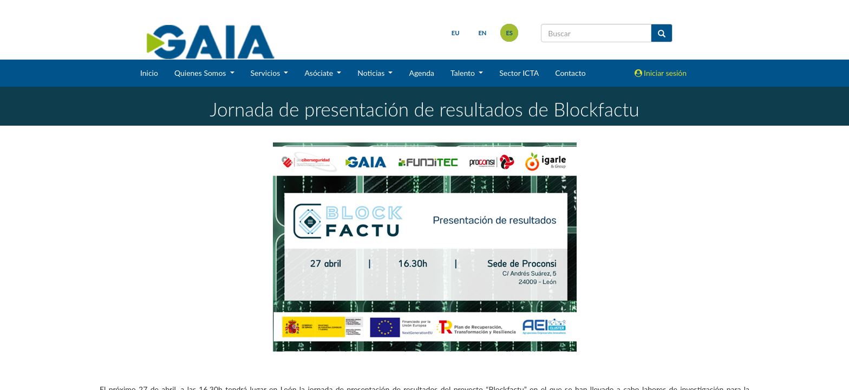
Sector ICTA (519, 72)
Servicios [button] (266, 72)
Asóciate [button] (319, 72)
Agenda (421, 72)
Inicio (149, 72)
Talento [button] (463, 72)
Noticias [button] (372, 72)
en (482, 32)
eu (456, 32)
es (509, 32)
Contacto (570, 72)
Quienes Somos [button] (201, 72)
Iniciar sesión (661, 72)
